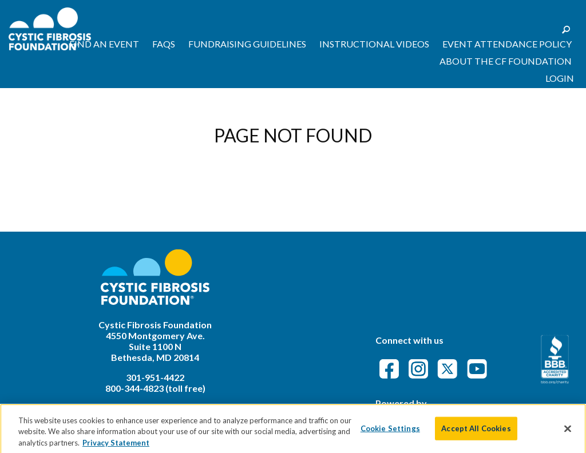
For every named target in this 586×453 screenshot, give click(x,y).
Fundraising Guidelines (247, 43)
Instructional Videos (374, 43)
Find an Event (104, 43)
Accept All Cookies (475, 433)
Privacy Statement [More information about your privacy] (115, 447)
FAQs (163, 43)
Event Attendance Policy (507, 43)
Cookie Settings (390, 433)
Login (559, 78)
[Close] (567, 433)
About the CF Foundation (506, 60)
